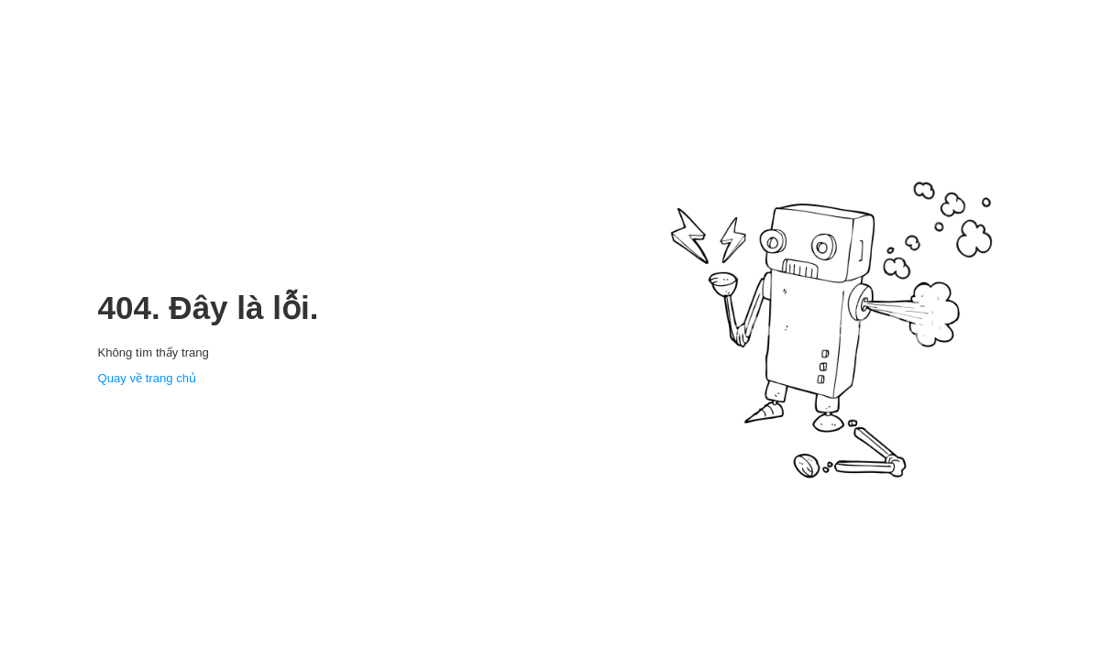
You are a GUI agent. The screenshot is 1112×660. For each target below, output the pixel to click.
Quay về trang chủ (147, 378)
